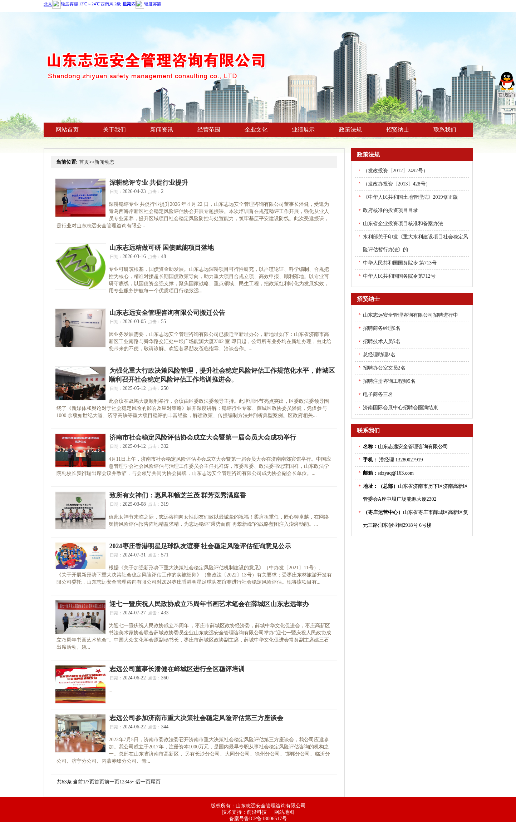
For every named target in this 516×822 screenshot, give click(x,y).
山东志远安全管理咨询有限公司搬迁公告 (167, 312)
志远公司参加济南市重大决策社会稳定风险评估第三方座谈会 (196, 718)
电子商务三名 (378, 394)
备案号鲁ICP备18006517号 (258, 818)
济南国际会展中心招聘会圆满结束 (400, 407)
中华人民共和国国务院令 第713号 (400, 263)
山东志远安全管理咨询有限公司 (271, 805)
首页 (84, 162)
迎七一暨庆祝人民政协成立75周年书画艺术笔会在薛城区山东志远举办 (209, 604)
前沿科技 (257, 812)
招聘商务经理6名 (381, 328)
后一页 (143, 781)
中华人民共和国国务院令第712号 (399, 276)
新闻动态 (104, 162)
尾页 (156, 781)
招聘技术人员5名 (381, 341)
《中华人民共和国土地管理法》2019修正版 (410, 197)
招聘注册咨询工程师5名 (389, 381)
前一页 (111, 781)
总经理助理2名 (379, 354)
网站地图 (284, 812)
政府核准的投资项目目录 (390, 210)
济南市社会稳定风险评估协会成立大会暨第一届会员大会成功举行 (202, 437)
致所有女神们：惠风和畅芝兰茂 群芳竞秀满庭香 (177, 495)
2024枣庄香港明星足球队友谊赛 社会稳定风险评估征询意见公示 (200, 546)
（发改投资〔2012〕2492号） (395, 170)
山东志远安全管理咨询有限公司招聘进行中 (410, 315)
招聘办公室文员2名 (384, 368)
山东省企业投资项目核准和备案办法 (403, 223)
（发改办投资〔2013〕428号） (397, 184)
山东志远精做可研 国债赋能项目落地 (161, 247)
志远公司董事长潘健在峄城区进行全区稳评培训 (177, 669)
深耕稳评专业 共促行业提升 (148, 182)
